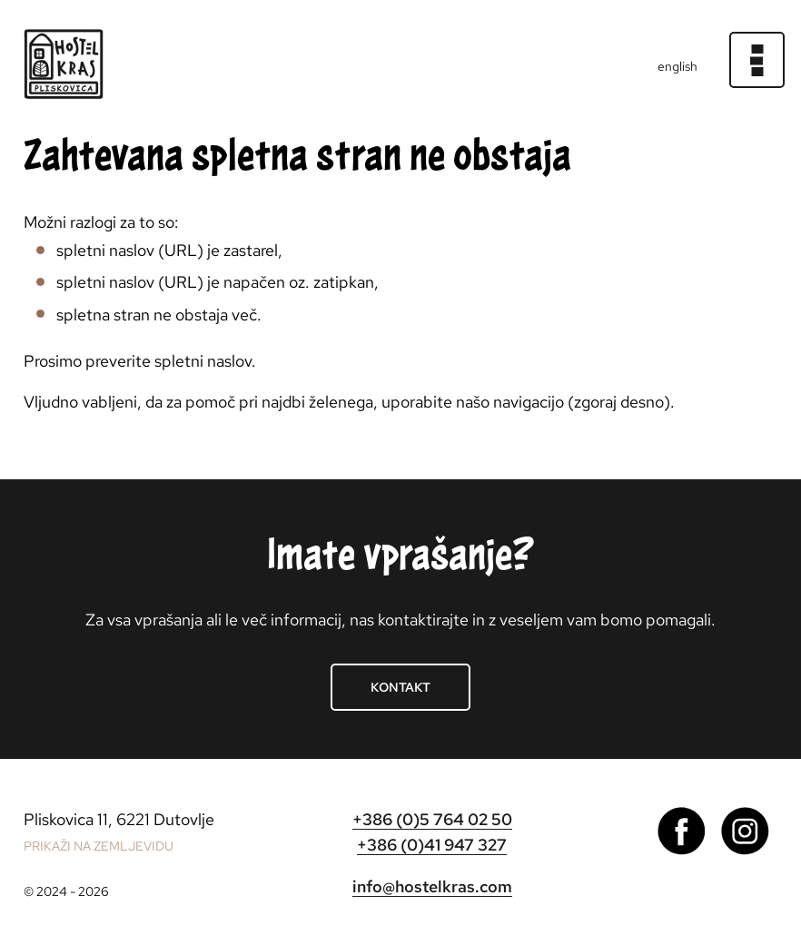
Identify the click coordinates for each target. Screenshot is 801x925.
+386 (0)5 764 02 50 (432, 819)
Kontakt (400, 687)
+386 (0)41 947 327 (432, 844)
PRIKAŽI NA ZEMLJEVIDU (98, 846)
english (677, 66)
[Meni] (757, 60)
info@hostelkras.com (432, 886)
